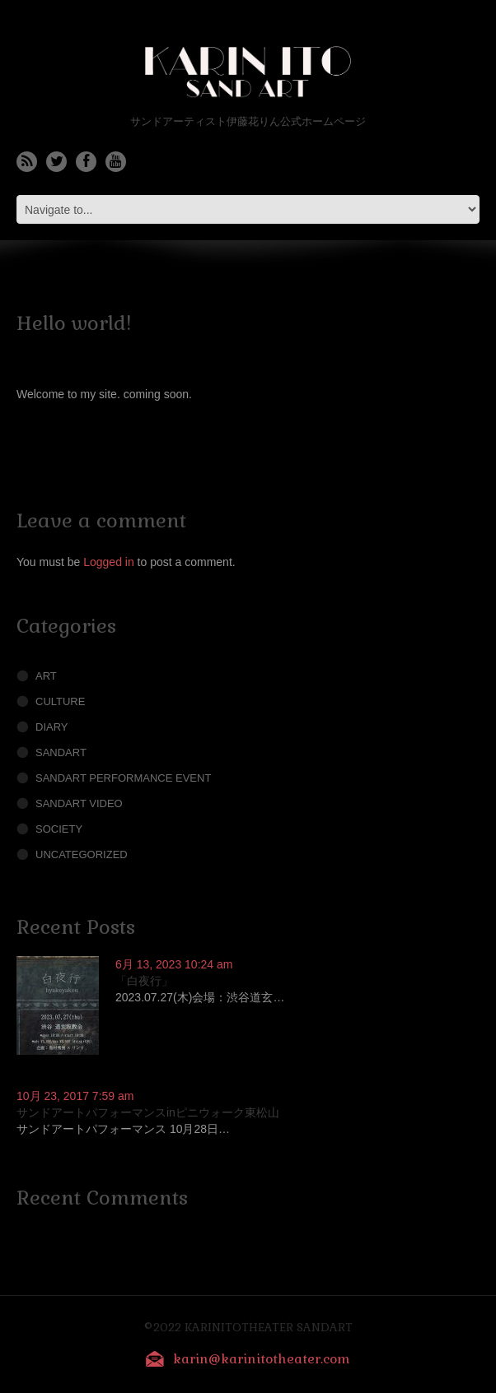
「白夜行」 (144, 980)
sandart (61, 752)
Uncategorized (81, 854)
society (58, 829)
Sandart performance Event (123, 778)
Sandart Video (79, 803)
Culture (60, 701)
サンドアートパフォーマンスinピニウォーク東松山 (147, 1112)
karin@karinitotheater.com (261, 1358)
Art (46, 676)
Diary (51, 727)
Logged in (108, 562)
